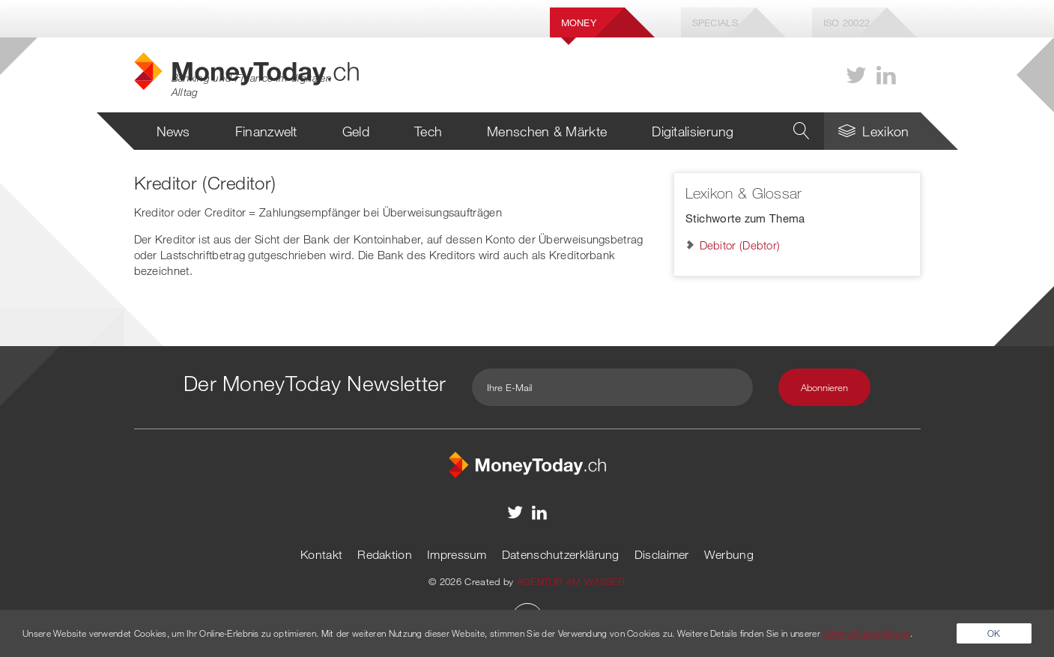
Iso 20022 (846, 22)
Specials (715, 22)
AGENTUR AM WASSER (571, 581)
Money (579, 22)
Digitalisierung (693, 131)
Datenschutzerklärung (561, 554)
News (173, 131)
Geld (355, 131)
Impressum (457, 554)
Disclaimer (661, 554)
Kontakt (321, 554)
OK (994, 633)
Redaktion (384, 554)
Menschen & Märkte (547, 131)
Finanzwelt (266, 131)
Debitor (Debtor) (740, 245)
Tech (428, 131)
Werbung (729, 554)
